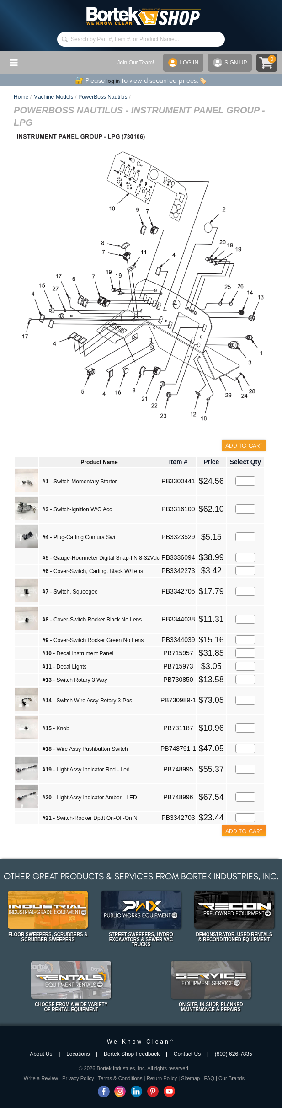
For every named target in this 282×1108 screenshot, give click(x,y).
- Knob (56, 728)
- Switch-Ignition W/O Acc (77, 509)
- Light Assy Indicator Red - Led (86, 769)
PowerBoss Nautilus (102, 97)
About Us (41, 1054)
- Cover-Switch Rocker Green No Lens (93, 640)
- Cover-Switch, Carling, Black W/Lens (93, 571)
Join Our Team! (135, 62)
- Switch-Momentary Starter (80, 481)
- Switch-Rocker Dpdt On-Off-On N (90, 818)
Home (21, 97)
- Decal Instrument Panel (78, 653)
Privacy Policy (78, 1078)
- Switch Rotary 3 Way (75, 680)
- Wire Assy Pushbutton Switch (85, 749)
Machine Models (53, 97)
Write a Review (41, 1078)
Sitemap (190, 1078)
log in (113, 81)
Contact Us (187, 1054)
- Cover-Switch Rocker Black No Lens (92, 619)
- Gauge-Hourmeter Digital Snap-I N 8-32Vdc (101, 558)
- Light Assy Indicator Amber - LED (90, 797)
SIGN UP (230, 62)
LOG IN (183, 62)
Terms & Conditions (120, 1078)
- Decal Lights (65, 667)
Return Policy (162, 1078)
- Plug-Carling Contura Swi (79, 537)
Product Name (98, 462)
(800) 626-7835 (233, 1054)
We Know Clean (141, 1041)
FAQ (209, 1078)
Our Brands (231, 1078)
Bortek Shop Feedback (132, 1054)
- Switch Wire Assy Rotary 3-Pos (87, 700)
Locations (78, 1054)
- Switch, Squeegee (70, 592)
